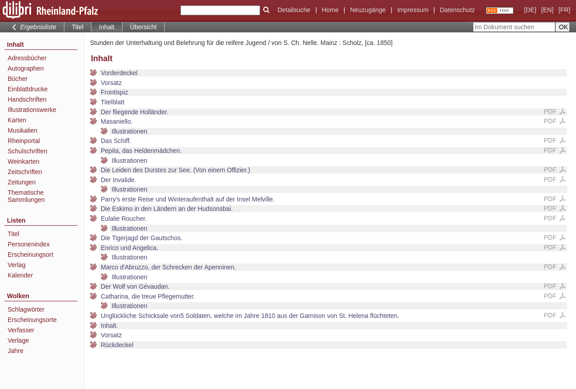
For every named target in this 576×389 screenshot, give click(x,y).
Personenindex (29, 244)
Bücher (17, 78)
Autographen (26, 68)
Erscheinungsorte (32, 319)
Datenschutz (457, 9)
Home (330, 9)
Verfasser (21, 330)
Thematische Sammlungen (26, 196)
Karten (17, 120)
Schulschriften (27, 151)
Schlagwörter (26, 309)
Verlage (18, 340)
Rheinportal (24, 140)
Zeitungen (22, 182)
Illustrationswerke (32, 109)
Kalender (20, 275)
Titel (78, 27)
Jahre (15, 350)
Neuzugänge (368, 9)
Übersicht (143, 27)
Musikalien (22, 130)
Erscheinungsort (30, 254)
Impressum (412, 9)
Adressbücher (27, 58)
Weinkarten (24, 161)
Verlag (17, 264)
